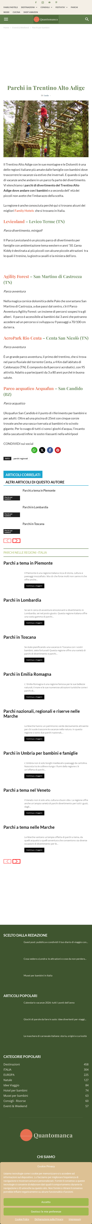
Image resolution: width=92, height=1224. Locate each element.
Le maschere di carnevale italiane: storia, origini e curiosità (55, 1035)
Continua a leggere (34, 586)
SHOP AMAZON (30, 12)
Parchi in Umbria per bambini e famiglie (40, 753)
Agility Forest (16, 276)
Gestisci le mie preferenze (46, 1211)
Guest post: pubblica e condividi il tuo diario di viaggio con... (56, 942)
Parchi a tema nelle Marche (29, 827)
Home (6, 27)
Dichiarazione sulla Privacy (49, 1219)
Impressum (75, 1219)
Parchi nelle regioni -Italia (25, 552)
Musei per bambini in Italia (38, 975)
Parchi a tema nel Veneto (26, 790)
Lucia (46, 95)
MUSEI (6, 12)
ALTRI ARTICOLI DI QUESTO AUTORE (35, 482)
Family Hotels (24, 210)
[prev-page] (7, 541)
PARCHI (74, 7)
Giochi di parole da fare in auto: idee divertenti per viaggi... (55, 1019)
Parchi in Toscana (33, 524)
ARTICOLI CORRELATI (23, 475)
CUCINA (16, 12)
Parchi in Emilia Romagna (27, 674)
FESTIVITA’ (61, 7)
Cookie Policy (22, 1219)
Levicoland (14, 221)
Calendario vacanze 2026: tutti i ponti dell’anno (49, 1002)
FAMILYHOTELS (10, 7)
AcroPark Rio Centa (22, 338)
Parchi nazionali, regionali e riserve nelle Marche (41, 714)
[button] (5, 19)
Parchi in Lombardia (35, 507)
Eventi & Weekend (20, 27)
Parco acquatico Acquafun (28, 388)
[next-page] (16, 541)
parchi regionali (21, 458)
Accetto (46, 1202)
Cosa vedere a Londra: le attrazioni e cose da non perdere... (55, 958)
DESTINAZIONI (29, 7)
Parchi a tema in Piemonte (39, 490)
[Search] (87, 19)
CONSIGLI (46, 7)
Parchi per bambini (40, 27)
